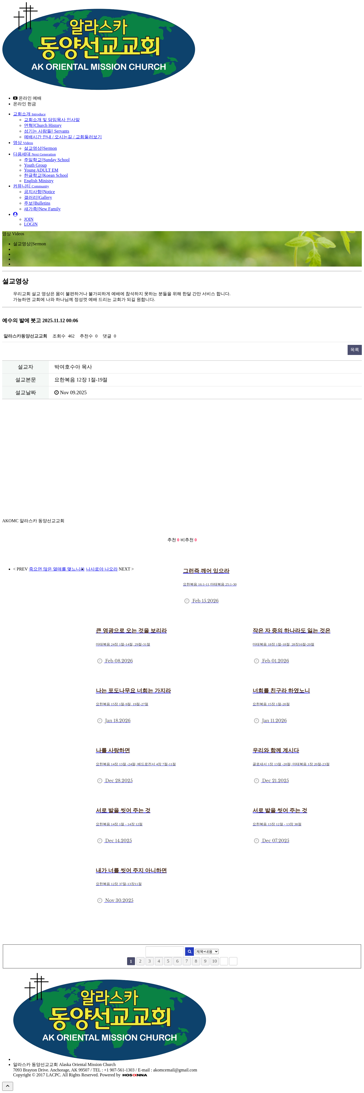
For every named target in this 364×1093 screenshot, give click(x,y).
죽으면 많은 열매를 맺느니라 (57, 569)
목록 (354, 349)
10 (214, 961)
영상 (23, 142)
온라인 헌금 (24, 103)
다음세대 (34, 154)
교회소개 (29, 114)
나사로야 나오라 (102, 569)
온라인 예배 (27, 98)
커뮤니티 (31, 186)
